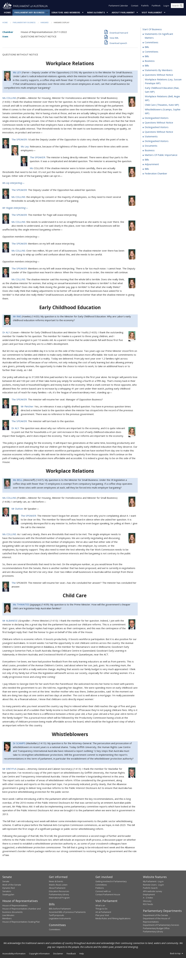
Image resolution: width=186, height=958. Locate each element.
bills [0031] (147, 56)
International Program (59, 897)
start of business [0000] (152, 29)
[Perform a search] (181, 6)
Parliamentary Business (30, 12)
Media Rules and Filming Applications (113, 918)
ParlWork (156, 6)
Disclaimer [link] (58, 953)
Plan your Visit (102, 915)
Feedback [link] (71, 953)
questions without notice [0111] (159, 132)
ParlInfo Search (150, 888)
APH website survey (152, 891)
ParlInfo (145, 6)
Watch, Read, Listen (58, 884)
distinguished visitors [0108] (156, 127)
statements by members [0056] (158, 70)
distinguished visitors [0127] (156, 141)
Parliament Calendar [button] (118, 6)
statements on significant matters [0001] (159, 35)
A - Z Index (148, 897)
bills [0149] (147, 159)
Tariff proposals (56, 915)
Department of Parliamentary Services (161, 925)
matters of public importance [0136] (161, 155)
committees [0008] (151, 42)
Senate (5, 881)
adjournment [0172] (152, 164)
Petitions (99, 888)
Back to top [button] (177, 953)
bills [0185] (147, 169)
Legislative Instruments (60, 918)
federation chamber (156, 173)
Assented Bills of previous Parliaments (67, 912)
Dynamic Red (8, 888)
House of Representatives (15, 905)
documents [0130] (151, 145)
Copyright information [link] (39, 953)
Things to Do (101, 908)
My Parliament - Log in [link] (153, 881)
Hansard (44, 22)
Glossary (147, 901)
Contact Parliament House (107, 894)
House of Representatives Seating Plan (21, 921)
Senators (6, 891)
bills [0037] (147, 65)
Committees (54, 929)
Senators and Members (65, 12)
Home (7, 12)
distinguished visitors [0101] (156, 118)
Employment (149, 894)
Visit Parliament (152, 12)
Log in (166, 6)
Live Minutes (8, 915)
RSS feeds (148, 904)
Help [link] (81, 953)
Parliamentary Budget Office (156, 928)
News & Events (96, 12)
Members (7, 918)
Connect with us (103, 891)
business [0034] (150, 61)
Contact (134, 6)
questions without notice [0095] (159, 74)
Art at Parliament (103, 912)
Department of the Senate (155, 915)
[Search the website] (177, 6)
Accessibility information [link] (14, 953)
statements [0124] (151, 136)
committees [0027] (151, 51)
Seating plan (8, 894)
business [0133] (150, 150)
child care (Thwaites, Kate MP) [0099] (162, 105)
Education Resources (59, 891)
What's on (100, 905)
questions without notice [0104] (159, 122)
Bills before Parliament (60, 908)
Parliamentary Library (59, 894)
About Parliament (123, 12)
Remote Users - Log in (153, 884)
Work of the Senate (11, 884)
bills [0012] (147, 47)
